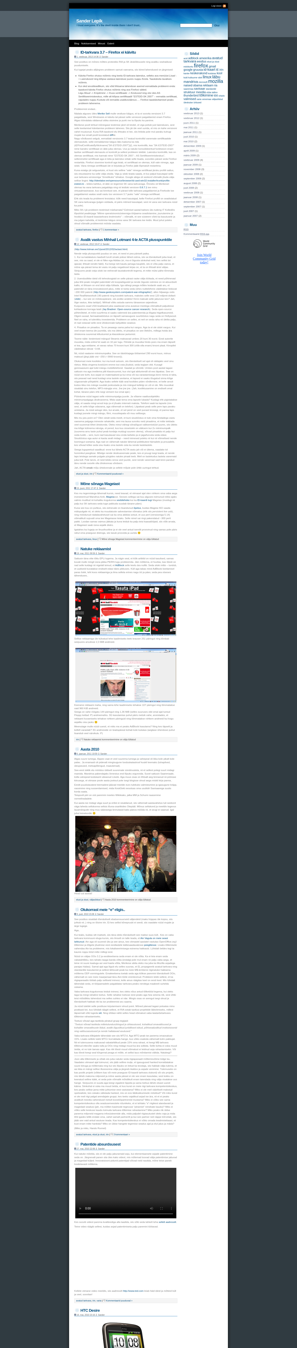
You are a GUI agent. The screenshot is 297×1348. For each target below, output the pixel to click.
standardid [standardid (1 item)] (211, 89)
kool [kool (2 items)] (219, 73)
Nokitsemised (88, 43)
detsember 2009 (192, 146)
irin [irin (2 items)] (221, 69)
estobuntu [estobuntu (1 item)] (188, 66)
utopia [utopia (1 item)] (222, 95)
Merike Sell (104, 113)
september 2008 (192, 178)
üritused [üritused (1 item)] (197, 102)
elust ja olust (82, 473)
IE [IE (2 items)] (217, 69)
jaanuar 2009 (191, 164)
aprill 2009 (189, 150)
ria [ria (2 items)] (215, 85)
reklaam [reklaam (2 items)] (208, 85)
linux (94, 539)
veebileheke (123, 500)
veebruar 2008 (191, 192)
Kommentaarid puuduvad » (110, 473)
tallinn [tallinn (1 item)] (215, 92)
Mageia (110, 496)
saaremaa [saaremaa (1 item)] (188, 89)
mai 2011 (189, 127)
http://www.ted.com (133, 1290)
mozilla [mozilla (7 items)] (215, 81)
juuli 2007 (189, 211)
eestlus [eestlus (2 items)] (201, 61)
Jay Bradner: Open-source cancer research (126, 309)
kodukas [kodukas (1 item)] (212, 73)
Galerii (110, 43)
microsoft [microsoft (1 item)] (203, 82)
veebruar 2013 (191, 113)
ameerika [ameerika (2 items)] (205, 58)
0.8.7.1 (143, 187)
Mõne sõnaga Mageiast (100, 484)
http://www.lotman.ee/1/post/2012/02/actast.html (101, 249)
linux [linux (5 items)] (207, 76)
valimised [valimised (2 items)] (190, 99)
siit (100, 1013)
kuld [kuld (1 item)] (186, 77)
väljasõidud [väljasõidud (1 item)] (217, 99)
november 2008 (192, 169)
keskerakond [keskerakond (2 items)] (198, 73)
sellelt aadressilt (167, 1222)
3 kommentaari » (121, 1134)
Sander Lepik (89, 21)
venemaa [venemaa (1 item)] (206, 99)
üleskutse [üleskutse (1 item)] (188, 102)
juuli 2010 (189, 136)
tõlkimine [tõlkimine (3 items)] (206, 95)
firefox (95, 229)
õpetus (137, 508)
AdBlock (119, 565)
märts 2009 (190, 155)
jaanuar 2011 (191, 132)
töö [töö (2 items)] (216, 95)
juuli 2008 (189, 187)
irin (91, 473)
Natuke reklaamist (95, 549)
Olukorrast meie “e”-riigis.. (102, 909)
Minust (101, 43)
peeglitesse (150, 945)
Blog (76, 43)
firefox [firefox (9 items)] (201, 65)
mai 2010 (189, 141)
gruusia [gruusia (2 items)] (198, 69)
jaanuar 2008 (191, 197)
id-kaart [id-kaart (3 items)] (209, 70)
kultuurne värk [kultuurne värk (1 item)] (195, 77)
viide (77, 298)
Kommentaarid (196, 234)
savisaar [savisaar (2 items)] (199, 88)
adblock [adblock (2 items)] (193, 58)
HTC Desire (90, 1310)
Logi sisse (216, 6)
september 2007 (192, 206)
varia (99, 1300)
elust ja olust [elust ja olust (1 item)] (213, 61)
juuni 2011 (189, 122)
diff (111, 135)
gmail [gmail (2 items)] (212, 66)
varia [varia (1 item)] (199, 99)
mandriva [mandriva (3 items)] (191, 82)
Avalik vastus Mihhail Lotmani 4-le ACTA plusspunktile (126, 239)
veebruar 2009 (191, 160)
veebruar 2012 (191, 118)
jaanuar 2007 (191, 215)
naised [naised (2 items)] (188, 85)
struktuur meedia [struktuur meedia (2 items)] (195, 92)
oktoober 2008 (191, 174)
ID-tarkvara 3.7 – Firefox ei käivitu (108, 52)
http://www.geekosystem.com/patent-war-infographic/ (122, 292)
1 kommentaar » (111, 229)
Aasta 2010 (89, 749)
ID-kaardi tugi (144, 500)
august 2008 (190, 183)
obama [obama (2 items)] (197, 85)
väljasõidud (95, 899)
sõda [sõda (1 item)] (208, 92)
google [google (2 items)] (188, 69)
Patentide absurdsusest (100, 1144)
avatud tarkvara (83, 229)
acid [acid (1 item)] (186, 58)
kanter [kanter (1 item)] (187, 73)
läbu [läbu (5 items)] (216, 76)
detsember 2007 (192, 201)
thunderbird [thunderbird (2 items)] (191, 95)
